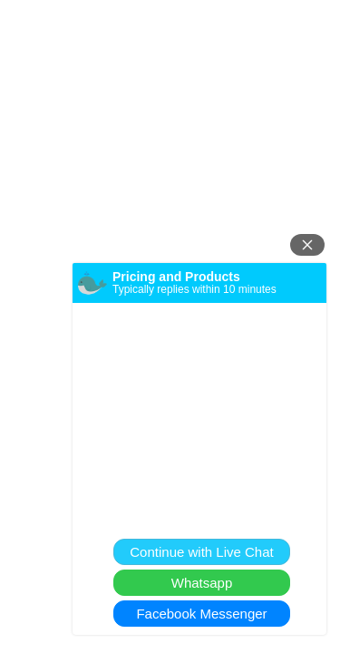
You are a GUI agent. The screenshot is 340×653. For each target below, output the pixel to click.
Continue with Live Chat (201, 552)
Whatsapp (202, 582)
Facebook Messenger (201, 613)
